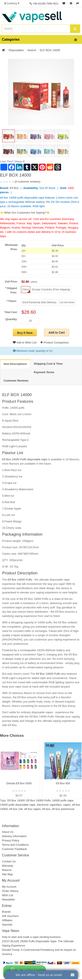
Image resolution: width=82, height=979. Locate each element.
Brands (6, 911)
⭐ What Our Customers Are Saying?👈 (24, 212)
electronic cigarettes (49, 804)
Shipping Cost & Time (48, 363)
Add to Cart (56, 332)
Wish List (7, 895)
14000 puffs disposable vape (17, 804)
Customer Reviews (16, 380)
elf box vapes (32, 809)
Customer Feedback (14, 849)
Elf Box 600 (63, 783)
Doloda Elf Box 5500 (19, 783)
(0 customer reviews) (27, 181)
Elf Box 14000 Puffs (20, 579)
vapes (66, 804)
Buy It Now (24, 332)
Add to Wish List (25, 342)
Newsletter (8, 899)
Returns (7, 870)
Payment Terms (44, 372)
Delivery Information (14, 836)
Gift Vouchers (10, 916)
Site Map (7, 874)
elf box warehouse (63, 809)
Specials (7, 924)
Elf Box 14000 (16, 800)
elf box (46, 809)
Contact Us (9, 861)
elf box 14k (16, 809)
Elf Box (14, 188)
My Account (9, 886)
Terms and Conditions (15, 844)
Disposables (16, 50)
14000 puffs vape (62, 800)
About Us (7, 831)
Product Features (17, 401)
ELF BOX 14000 (50, 50)
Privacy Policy (10, 840)
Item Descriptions (15, 363)
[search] (75, 28)
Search (31, 50)
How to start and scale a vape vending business (31, 937)
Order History (10, 891)
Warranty (7, 865)
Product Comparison (54, 342)
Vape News (10, 931)
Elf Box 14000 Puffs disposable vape (24, 459)
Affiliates (7, 920)
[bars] (75, 40)
